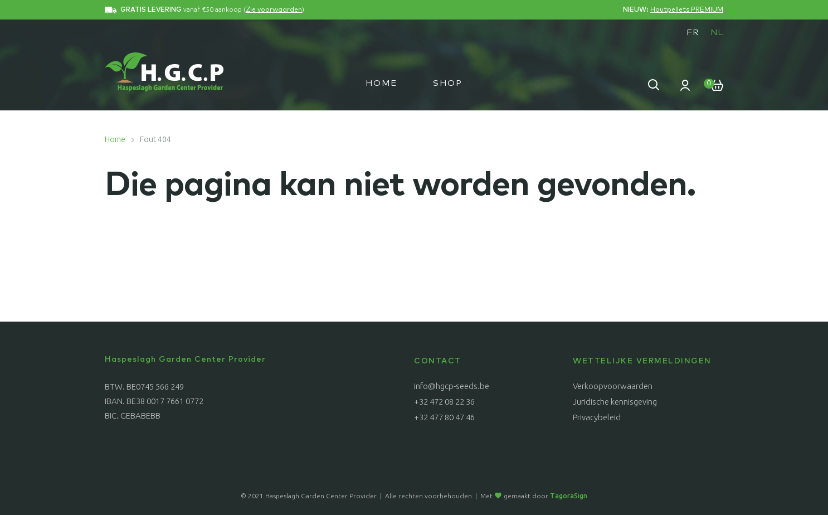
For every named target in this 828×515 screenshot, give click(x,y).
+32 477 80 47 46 (444, 417)
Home (381, 83)
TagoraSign (568, 495)
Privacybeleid (597, 417)
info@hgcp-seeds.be (451, 386)
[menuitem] (693, 32)
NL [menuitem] (716, 32)
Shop (447, 83)
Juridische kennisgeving (615, 401)
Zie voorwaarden (274, 10)
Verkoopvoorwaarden (612, 386)
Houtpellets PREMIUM (686, 10)
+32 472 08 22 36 (444, 401)
